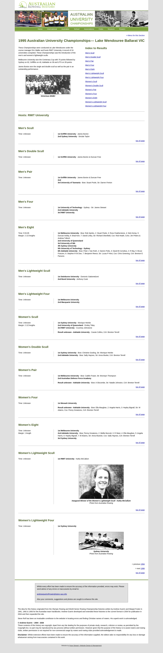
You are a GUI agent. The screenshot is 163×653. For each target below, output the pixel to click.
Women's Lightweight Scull (96, 102)
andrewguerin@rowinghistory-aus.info (52, 594)
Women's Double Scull (94, 86)
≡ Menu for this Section (135, 35)
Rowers (122, 29)
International (52, 29)
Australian (65, 29)
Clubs (101, 29)
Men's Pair (89, 61)
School (76, 29)
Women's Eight (91, 98)
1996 (143, 568)
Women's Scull (91, 81)
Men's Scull (89, 53)
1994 (143, 564)
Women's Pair (90, 90)
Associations (89, 29)
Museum (111, 29)
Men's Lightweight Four (94, 77)
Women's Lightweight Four (95, 106)
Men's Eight (90, 69)
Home (40, 29)
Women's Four (91, 94)
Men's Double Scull (92, 57)
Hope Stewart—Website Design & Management (85, 645)
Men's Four (89, 65)
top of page (140, 141)
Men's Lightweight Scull (94, 73)
